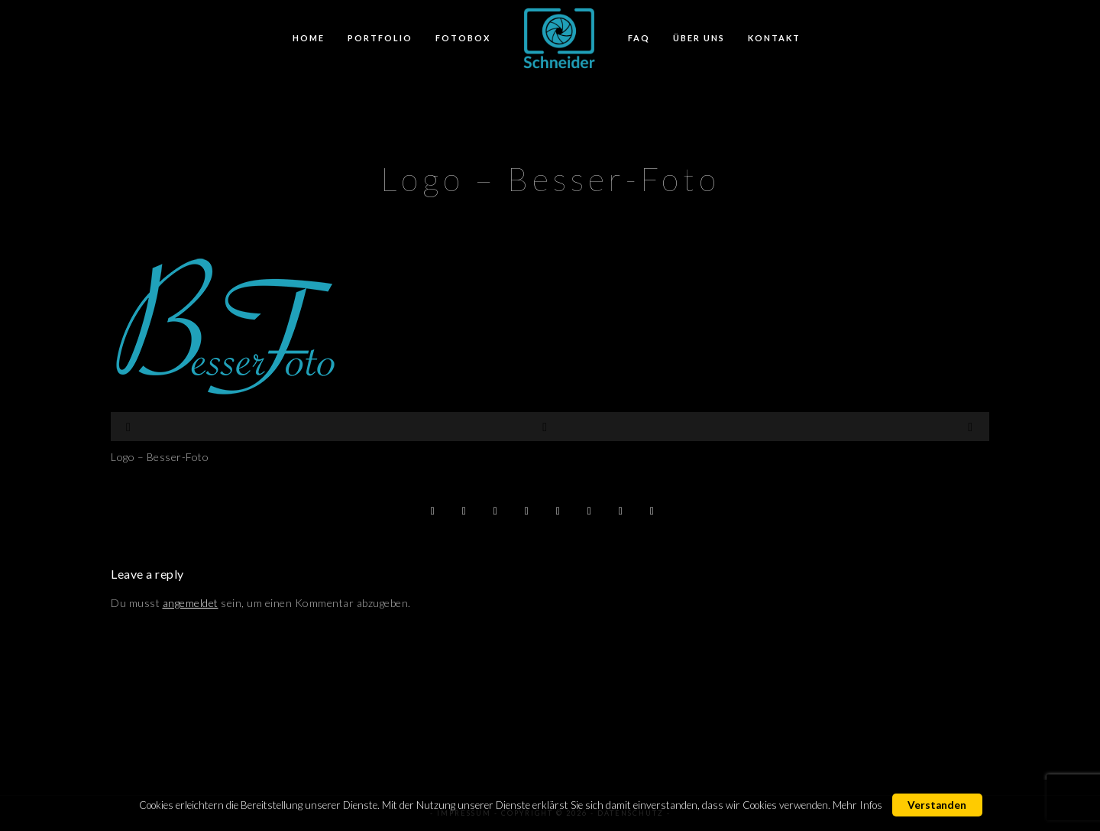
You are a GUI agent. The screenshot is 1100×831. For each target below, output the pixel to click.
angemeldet (190, 602)
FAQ (639, 38)
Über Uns (699, 38)
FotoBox (462, 38)
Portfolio (380, 38)
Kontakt (774, 38)
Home (309, 38)
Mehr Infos (857, 805)
